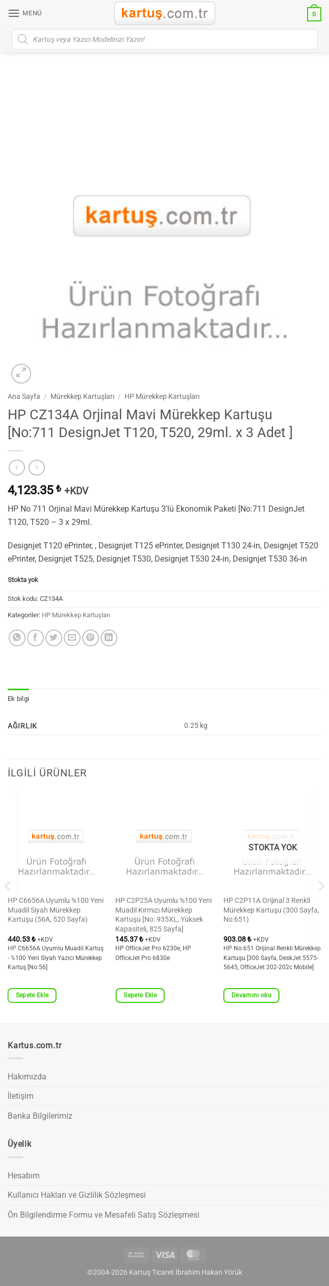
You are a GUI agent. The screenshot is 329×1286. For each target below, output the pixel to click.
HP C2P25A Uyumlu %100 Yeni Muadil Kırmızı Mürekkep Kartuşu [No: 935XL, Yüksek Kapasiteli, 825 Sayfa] (163, 915)
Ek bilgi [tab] (18, 698)
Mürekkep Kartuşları (82, 396)
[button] (25, 13)
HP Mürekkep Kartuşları (161, 396)
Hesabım (24, 1175)
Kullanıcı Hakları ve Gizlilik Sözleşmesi (77, 1195)
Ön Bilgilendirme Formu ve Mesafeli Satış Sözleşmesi (103, 1215)
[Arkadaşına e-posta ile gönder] (72, 637)
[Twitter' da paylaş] (53, 637)
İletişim (21, 1096)
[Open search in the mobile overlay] (165, 39)
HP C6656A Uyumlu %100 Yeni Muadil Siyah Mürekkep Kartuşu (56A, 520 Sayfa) (56, 910)
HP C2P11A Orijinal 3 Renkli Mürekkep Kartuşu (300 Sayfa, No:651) (271, 910)
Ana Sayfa (24, 396)
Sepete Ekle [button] (32, 995)
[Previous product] (36, 467)
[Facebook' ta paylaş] (35, 637)
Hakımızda (27, 1076)
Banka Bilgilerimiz (40, 1116)
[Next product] (16, 467)
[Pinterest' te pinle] (90, 637)
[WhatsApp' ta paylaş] (17, 637)
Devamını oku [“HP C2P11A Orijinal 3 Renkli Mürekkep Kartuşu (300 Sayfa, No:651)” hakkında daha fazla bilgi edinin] (251, 995)
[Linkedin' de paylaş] (108, 637)
